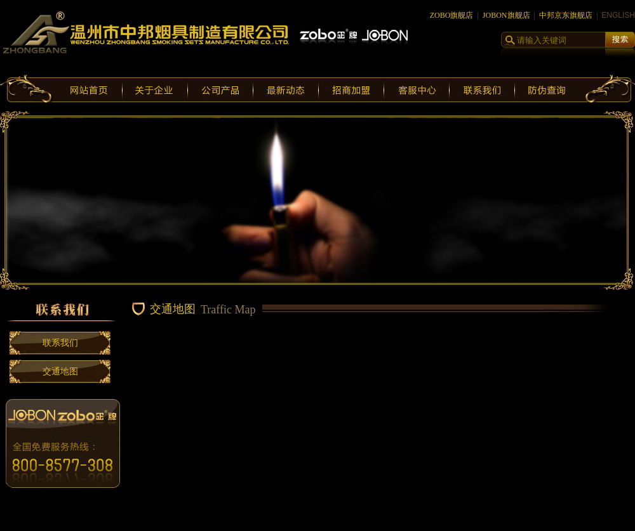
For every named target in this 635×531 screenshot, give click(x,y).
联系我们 (60, 343)
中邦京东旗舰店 (565, 15)
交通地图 (60, 371)
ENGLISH (618, 15)
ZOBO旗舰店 (452, 15)
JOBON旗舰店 (506, 15)
